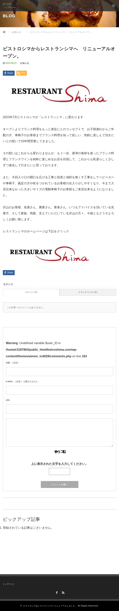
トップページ (8, 584)
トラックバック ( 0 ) (87, 292)
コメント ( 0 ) (31, 292)
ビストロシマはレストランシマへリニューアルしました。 (50, 606)
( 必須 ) (12, 363)
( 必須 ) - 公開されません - (22, 381)
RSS (63, 592)
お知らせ (24, 63)
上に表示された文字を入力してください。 (59, 463)
